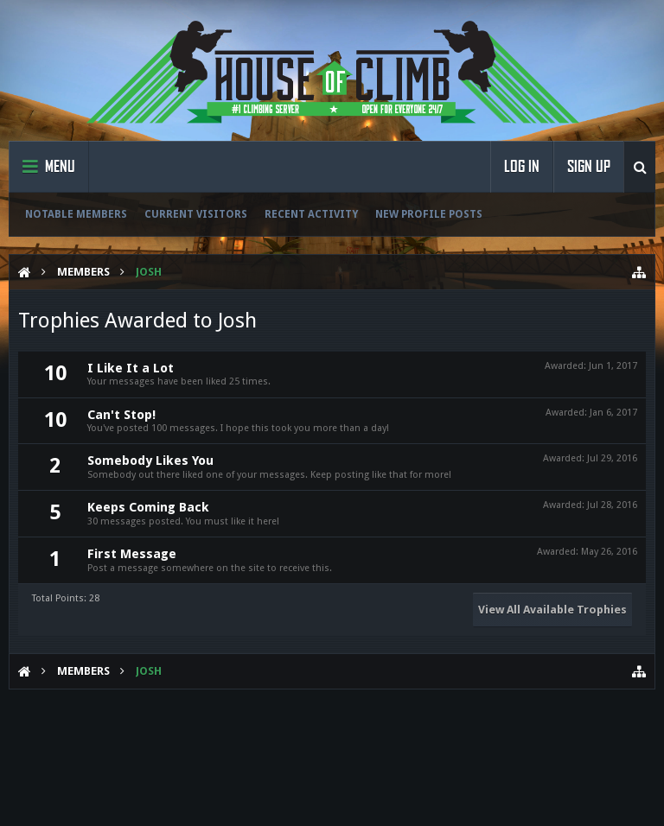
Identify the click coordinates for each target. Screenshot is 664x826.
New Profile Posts (428, 214)
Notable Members (76, 214)
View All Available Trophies (552, 609)
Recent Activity (311, 214)
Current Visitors (195, 214)
